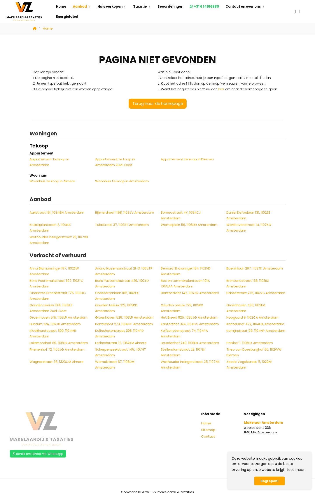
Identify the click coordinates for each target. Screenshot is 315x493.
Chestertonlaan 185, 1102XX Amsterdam (117, 296)
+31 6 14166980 (206, 6)
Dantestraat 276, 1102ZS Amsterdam (255, 293)
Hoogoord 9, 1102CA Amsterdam (252, 317)
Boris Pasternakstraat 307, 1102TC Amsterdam (57, 283)
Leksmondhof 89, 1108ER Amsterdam (59, 342)
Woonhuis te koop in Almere (52, 181)
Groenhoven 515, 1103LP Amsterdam (59, 317)
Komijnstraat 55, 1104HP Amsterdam (255, 330)
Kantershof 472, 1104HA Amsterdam (255, 324)
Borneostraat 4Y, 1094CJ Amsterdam (181, 215)
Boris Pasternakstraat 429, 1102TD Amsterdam (122, 283)
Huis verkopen (112, 6)
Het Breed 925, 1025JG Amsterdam (189, 317)
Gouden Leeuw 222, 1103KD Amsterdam (116, 308)
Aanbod (82, 6)
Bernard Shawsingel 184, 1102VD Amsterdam (185, 271)
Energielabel (67, 16)
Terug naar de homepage (157, 103)
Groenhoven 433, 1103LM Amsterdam (245, 308)
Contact (208, 436)
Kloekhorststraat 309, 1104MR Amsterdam (53, 333)
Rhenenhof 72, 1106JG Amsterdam (57, 349)
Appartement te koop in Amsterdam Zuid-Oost (115, 162)
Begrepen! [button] (269, 481)
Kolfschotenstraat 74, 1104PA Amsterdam (184, 333)
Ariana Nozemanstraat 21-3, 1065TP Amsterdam (123, 271)
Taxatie (142, 6)
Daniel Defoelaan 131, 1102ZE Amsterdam (248, 215)
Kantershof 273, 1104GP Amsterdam (124, 324)
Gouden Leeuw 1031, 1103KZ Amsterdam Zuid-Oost (51, 308)
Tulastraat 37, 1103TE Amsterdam (122, 224)
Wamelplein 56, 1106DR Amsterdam (189, 224)
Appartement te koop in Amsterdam (49, 162)
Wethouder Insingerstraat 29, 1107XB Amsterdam (59, 240)
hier (221, 89)
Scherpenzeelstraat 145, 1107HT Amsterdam (120, 352)
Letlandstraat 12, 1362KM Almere (121, 342)
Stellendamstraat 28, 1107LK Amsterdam (183, 352)
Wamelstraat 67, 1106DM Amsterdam (114, 364)
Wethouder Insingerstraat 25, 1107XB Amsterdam (190, 364)
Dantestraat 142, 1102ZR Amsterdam (190, 293)
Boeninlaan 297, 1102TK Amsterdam (254, 268)
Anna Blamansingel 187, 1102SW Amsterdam (54, 271)
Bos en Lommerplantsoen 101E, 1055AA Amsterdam (185, 283)
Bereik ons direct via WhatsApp (38, 454)
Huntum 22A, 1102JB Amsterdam (55, 324)
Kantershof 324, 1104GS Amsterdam (190, 324)
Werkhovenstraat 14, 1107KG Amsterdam (248, 227)
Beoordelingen (170, 6)
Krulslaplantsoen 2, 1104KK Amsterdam (50, 227)
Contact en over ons (245, 6)
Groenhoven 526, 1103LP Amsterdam (124, 317)
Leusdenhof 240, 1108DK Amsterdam (190, 342)
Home (61, 6)
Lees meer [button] (296, 469)
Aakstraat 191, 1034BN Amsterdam (57, 212)
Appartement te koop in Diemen (187, 159)
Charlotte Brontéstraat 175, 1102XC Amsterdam (58, 296)
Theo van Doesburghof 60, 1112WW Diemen (254, 352)
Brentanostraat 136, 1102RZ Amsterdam (247, 283)
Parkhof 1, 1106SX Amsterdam (249, 342)
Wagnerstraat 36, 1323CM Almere (57, 361)
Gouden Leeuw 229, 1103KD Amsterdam (182, 308)
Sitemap (208, 429)
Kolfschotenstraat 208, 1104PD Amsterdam (119, 333)
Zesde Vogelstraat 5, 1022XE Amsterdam (249, 364)
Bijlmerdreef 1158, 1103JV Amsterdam (124, 212)
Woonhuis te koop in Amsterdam (122, 181)
